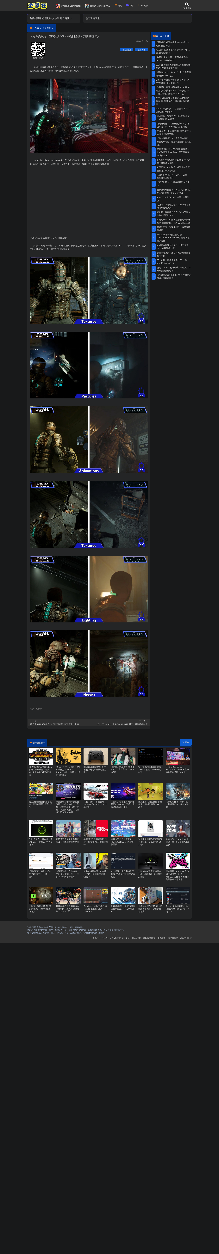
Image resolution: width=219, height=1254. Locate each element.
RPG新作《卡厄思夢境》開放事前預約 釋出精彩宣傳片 (174, 133)
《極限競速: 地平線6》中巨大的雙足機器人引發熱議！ (174, 276)
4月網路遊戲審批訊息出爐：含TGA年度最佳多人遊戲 (173, 161)
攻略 (130, 5)
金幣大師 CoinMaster (68, 6)
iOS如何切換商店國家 (119, 938)
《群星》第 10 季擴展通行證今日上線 (173, 184)
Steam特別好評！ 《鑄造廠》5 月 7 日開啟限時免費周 (173, 110)
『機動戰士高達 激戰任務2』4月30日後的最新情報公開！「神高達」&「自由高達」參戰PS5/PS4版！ (173, 90)
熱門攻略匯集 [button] (94, 18)
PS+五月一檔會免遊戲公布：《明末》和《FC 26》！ (172, 262)
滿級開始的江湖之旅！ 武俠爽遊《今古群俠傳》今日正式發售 (173, 81)
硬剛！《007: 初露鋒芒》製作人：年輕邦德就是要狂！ (174, 269)
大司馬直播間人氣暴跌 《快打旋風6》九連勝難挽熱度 (173, 247)
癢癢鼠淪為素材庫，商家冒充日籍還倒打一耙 (173, 254)
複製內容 (141, 49)
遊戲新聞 (46, 28)
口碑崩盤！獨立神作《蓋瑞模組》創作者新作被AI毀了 (173, 118)
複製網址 (126, 49)
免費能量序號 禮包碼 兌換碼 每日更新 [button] (51, 18)
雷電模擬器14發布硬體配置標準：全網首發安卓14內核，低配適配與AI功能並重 (173, 152)
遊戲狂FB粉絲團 (100, 938)
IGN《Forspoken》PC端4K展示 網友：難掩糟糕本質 (119, 722)
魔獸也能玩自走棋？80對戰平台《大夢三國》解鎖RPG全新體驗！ (174, 191)
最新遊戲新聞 (39, 742)
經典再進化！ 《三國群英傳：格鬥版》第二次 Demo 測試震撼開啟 (173, 125)
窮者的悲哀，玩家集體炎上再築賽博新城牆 (173, 229)
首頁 (37, 28)
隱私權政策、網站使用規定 (180, 938)
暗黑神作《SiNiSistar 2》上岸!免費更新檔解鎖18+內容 (173, 74)
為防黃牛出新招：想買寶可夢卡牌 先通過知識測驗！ (173, 51)
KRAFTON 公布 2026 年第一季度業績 (173, 199)
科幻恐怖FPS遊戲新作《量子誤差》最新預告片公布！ (58, 722)
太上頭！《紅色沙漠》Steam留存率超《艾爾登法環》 (174, 206)
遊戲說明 (161, 938)
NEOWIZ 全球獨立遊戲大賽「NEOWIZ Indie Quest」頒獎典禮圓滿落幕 (173, 237)
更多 (185, 742)
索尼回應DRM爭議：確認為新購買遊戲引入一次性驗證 (173, 169)
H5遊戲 (143, 5)
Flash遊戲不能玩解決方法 (143, 938)
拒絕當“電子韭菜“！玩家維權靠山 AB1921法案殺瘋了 (172, 59)
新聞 (118, 5)
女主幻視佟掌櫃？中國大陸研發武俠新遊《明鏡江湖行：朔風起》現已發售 (172, 101)
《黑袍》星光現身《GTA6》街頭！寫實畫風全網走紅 (173, 176)
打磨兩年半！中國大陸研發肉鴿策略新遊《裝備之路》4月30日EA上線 (174, 221)
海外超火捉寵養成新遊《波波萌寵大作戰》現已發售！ (173, 214)
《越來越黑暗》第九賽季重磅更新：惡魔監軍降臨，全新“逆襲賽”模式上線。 (174, 141)
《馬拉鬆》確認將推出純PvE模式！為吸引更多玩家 (173, 44)
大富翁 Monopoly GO (97, 6)
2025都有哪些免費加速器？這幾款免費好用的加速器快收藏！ (173, 66)
